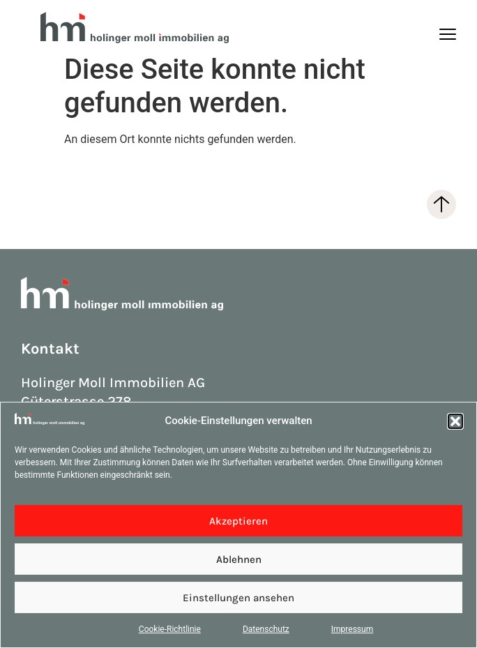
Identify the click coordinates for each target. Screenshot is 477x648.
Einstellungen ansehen (238, 598)
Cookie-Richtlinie (170, 629)
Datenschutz (266, 629)
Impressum (352, 629)
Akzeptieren (238, 521)
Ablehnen (239, 559)
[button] (455, 421)
